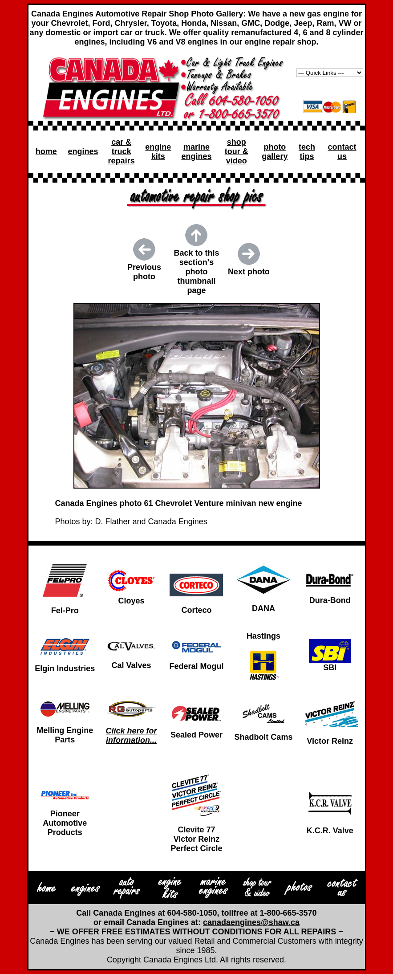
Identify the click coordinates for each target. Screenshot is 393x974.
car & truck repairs (121, 151)
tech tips (307, 152)
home (46, 151)
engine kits (158, 152)
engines (83, 151)
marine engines (196, 152)
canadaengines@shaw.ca (251, 922)
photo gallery (275, 152)
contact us (342, 152)
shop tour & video (236, 151)
